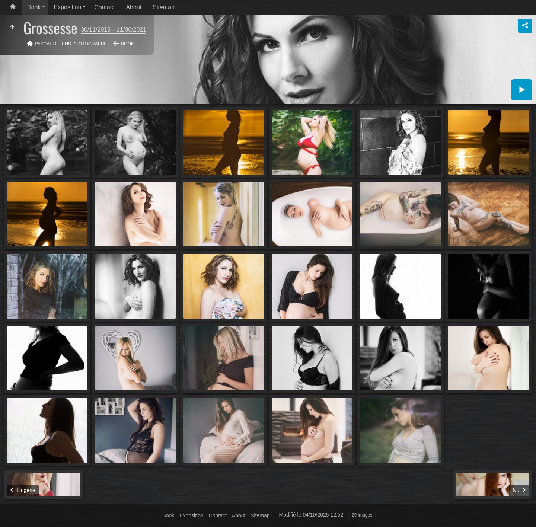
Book (34, 7)
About (133, 7)
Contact (104, 7)
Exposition (67, 7)
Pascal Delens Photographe (71, 44)
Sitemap (164, 7)
